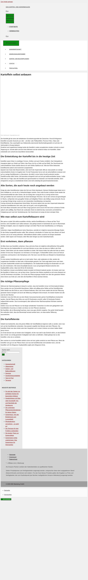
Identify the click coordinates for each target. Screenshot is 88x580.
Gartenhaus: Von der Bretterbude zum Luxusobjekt (12, 417)
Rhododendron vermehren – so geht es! (12, 424)
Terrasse (8, 380)
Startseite (13, 26)
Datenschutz (13, 459)
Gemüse (11, 63)
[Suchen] (3, 355)
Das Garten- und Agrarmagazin (18, 7)
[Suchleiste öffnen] (7, 11)
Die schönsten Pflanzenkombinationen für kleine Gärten (13, 410)
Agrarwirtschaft (15, 49)
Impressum (12, 457)
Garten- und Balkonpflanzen (19, 58)
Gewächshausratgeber (17, 54)
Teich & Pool (13, 68)
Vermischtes (14, 31)
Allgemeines (9, 366)
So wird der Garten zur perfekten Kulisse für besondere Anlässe (12, 394)
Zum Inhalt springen (7, 1)
